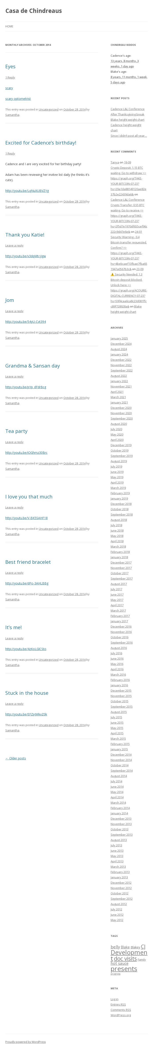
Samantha (12, 115)
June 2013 (117, 851)
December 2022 (121, 360)
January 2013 (119, 877)
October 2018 (119, 509)
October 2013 (119, 829)
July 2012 (116, 909)
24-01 (138, 232)
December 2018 (121, 504)
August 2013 (119, 840)
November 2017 (121, 568)
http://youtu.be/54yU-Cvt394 (25, 321)
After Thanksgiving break (127, 114)
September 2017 (122, 578)
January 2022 (119, 381)
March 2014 (118, 803)
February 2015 (120, 744)
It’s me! (13, 627)
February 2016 (120, 680)
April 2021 (117, 392)
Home (9, 26)
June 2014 (117, 787)
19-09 (127, 162)
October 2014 (119, 765)
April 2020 (117, 440)
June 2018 (117, 530)
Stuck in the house (26, 692)
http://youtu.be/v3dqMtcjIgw (25, 256)
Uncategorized (49, 109)
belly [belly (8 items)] (115, 947)
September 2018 (122, 514)
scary (9, 88)
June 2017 (117, 594)
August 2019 (119, 461)
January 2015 (119, 749)
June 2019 (117, 472)
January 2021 (119, 402)
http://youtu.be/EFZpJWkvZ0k (26, 714)
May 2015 (117, 728)
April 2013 (117, 861)
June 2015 (117, 723)
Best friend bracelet (28, 561)
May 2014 (117, 792)
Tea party (16, 431)
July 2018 (116, 525)
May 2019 (117, 477)
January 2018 (119, 557)
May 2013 (117, 856)
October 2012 (119, 893)
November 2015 (121, 696)
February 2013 (120, 872)
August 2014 (119, 776)
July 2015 (116, 717)
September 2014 (122, 771)
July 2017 (116, 589)
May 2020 (117, 434)
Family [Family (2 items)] (142, 960)
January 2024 (119, 354)
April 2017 (117, 605)
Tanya (115, 162)
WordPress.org (121, 1015)
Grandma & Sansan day (32, 365)
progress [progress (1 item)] (115, 973)
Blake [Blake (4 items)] (125, 947)
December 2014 (121, 755)
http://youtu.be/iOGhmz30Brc (26, 452)
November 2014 (121, 760)
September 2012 (122, 899)
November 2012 (121, 888)
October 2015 (119, 701)
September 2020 (122, 418)
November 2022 (121, 365)
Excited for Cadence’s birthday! (40, 142)
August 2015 (119, 712)
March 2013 (118, 867)
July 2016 (116, 653)
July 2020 (116, 429)
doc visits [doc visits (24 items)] (125, 958)
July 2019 (116, 466)
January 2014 (119, 813)
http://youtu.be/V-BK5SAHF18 (26, 518)
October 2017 (119, 573)
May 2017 (117, 600)
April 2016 (117, 669)
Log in (114, 999)
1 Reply (10, 77)
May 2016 (117, 664)
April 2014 (117, 797)
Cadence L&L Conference (128, 109)
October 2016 (119, 637)
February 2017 (120, 616)
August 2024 (119, 349)
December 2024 (121, 344)
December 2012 (121, 883)
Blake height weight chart (127, 120)
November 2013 (121, 824)
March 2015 (118, 739)
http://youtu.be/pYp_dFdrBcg (25, 387)
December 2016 (121, 626)
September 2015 (122, 707)
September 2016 (122, 642)
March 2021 (118, 397)
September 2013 (122, 835)
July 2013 (116, 845)
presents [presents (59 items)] (124, 968)
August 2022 (119, 376)
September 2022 (122, 370)
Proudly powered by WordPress (25, 1042)
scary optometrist (18, 98)
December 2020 (121, 408)
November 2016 (121, 632)
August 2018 (119, 520)
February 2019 (120, 493)
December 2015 (121, 691)
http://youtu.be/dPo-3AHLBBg (26, 583)
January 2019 (119, 498)
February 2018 (120, 552)
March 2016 (118, 675)
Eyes (10, 66)
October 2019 (119, 450)
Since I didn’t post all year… (129, 136)
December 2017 (121, 562)
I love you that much (29, 496)
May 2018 (117, 536)
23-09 (139, 269)
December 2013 (121, 819)
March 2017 (118, 610)
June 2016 (117, 659)
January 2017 (119, 621)
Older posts (15, 758)
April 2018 (117, 541)
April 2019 (117, 482)
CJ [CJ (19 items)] (143, 946)
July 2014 (116, 781)
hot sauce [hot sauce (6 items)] (119, 963)
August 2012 (119, 904)
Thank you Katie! (24, 234)
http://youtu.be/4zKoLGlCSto (25, 649)
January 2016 (119, 685)
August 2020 (119, 424)
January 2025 (119, 338)
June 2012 (117, 915)
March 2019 (118, 488)
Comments (121, 1010)
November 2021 (121, 386)
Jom (9, 300)
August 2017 (119, 584)
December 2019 (121, 445)
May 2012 (117, 920)
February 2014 (120, 808)
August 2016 (119, 648)
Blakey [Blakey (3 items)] (135, 947)
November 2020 (121, 413)
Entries (118, 1004)
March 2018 (118, 546)
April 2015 (117, 733)
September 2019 (122, 456)
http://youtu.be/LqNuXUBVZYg (27, 191)
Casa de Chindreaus (33, 11)
